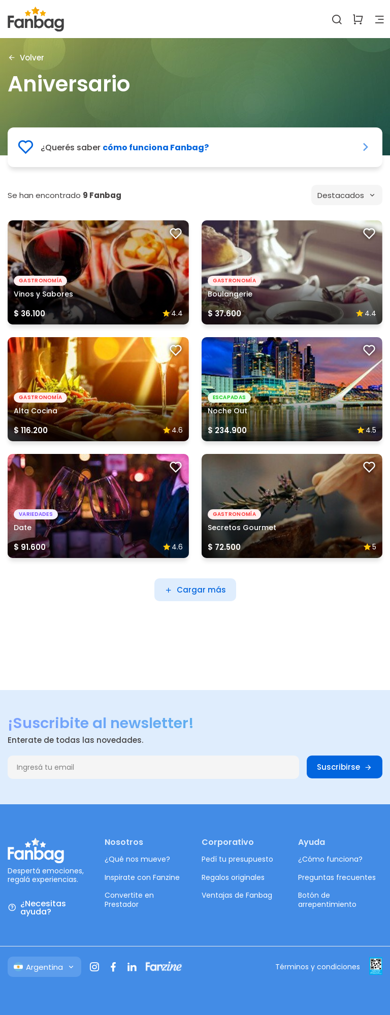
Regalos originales (233, 877)
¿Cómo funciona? (330, 859)
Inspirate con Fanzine (142, 877)
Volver (26, 57)
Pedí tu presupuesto (237, 859)
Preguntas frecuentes (337, 877)
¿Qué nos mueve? (137, 859)
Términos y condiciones (317, 967)
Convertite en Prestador (129, 899)
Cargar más (195, 589)
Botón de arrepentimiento (327, 899)
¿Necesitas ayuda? (37, 908)
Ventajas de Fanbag (237, 895)
